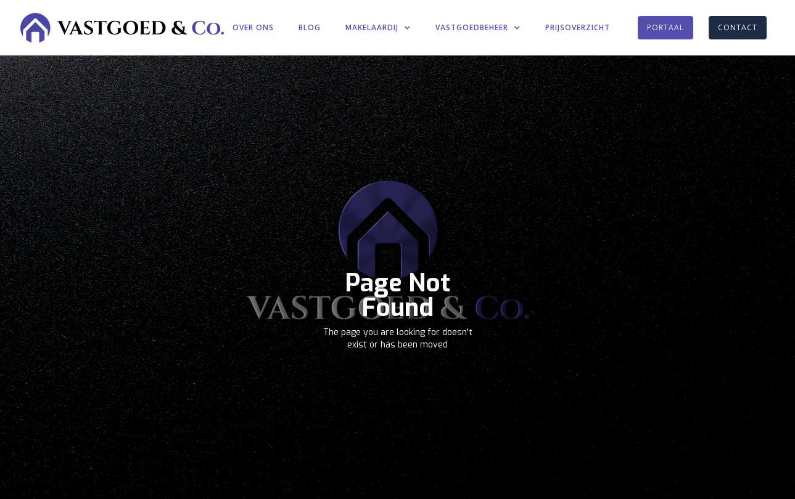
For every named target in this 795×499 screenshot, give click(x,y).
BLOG (310, 27)
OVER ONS (253, 27)
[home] (122, 27)
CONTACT (737, 27)
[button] (378, 27)
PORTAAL (665, 27)
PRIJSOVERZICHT (577, 27)
